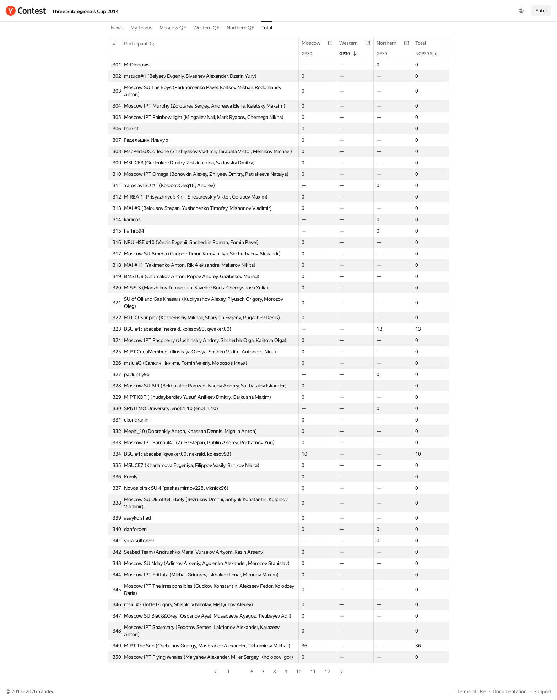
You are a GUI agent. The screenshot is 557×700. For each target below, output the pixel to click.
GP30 (310, 53)
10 (299, 671)
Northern (390, 43)
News (117, 28)
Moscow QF (172, 28)
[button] (139, 44)
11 (313, 671)
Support (542, 691)
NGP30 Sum (430, 53)
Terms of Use (471, 691)
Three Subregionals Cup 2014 (85, 11)
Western (352, 43)
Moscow (315, 43)
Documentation (510, 691)
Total (266, 28)
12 (327, 671)
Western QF (206, 28)
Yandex (46, 691)
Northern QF (240, 28)
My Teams (141, 28)
